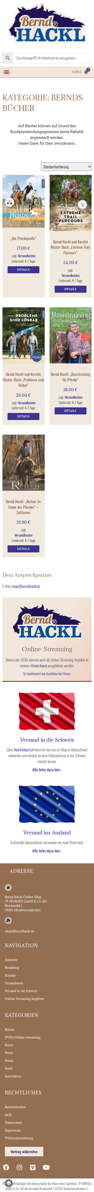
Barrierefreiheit (15, 1107)
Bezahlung (12, 967)
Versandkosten (26, 255)
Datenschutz (13, 1122)
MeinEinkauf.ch (24, 750)
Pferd (9, 1053)
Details (23, 269)
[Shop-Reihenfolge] (66, 166)
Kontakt (10, 975)
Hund (9, 1061)
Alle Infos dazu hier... (47, 769)
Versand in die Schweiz (47, 740)
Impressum (13, 1130)
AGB (8, 1115)
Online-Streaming (47, 649)
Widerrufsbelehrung (19, 1138)
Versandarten (14, 983)
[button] (6, 72)
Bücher (9, 1029)
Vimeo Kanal (39, 666)
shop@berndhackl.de (26, 586)
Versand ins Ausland (47, 832)
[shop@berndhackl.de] (8, 920)
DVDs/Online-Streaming (22, 1037)
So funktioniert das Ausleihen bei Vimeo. (47, 673)
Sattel (9, 1068)
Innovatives (13, 1076)
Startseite (11, 960)
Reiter (9, 1045)
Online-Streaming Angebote (24, 999)
